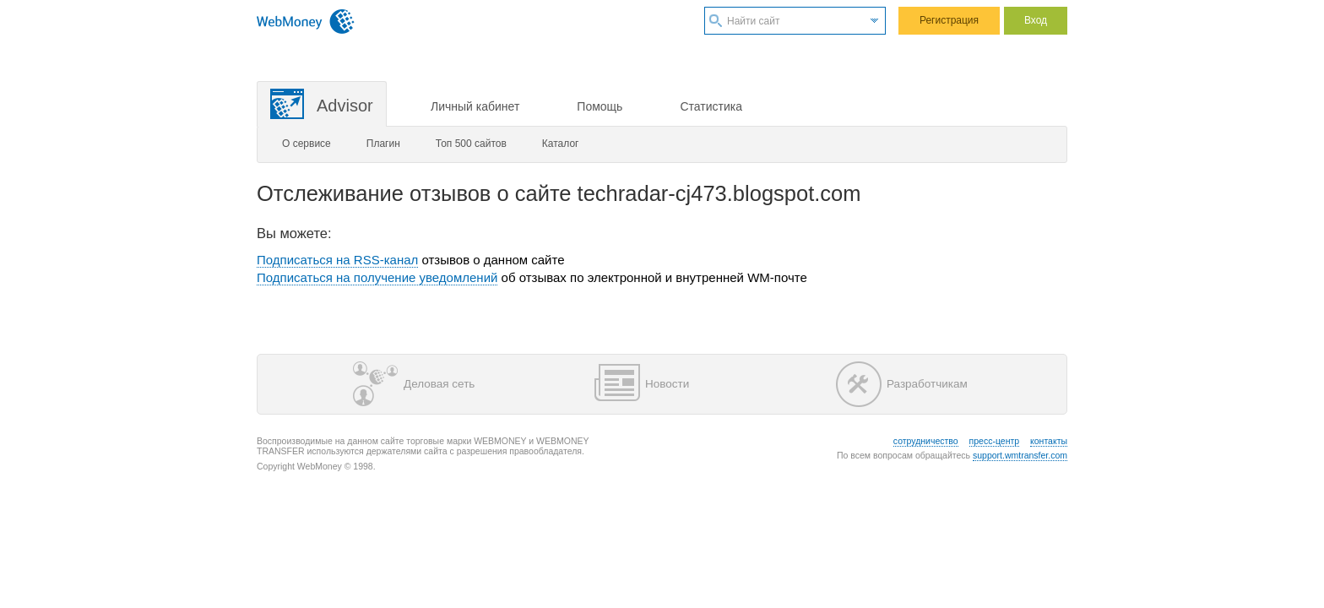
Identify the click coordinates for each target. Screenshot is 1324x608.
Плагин (383, 143)
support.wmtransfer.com (1020, 455)
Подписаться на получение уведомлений (377, 277)
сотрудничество (925, 441)
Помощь (599, 106)
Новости (641, 384)
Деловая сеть (414, 384)
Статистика (711, 106)
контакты (1048, 441)
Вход (1035, 20)
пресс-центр (994, 441)
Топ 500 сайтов (471, 143)
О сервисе (306, 143)
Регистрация (949, 20)
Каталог (560, 143)
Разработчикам (902, 384)
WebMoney (306, 21)
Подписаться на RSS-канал (337, 259)
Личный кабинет (475, 106)
